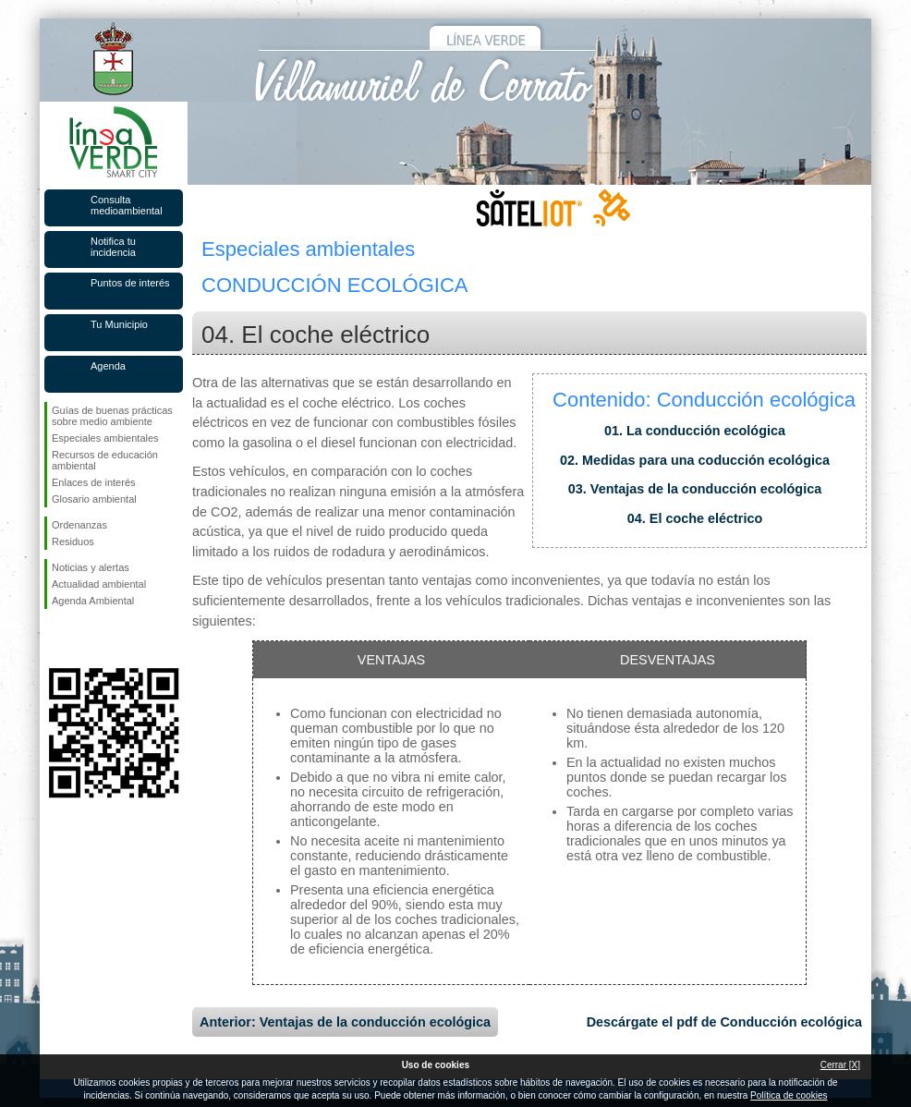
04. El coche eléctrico (694, 518)
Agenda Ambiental (93, 600)
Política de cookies (788, 1095)
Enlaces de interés (94, 482)
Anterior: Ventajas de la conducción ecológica (345, 1022)
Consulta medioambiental (127, 205)
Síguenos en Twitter (86, 638)
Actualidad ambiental (99, 584)
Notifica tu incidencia (113, 247)
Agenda (108, 365)
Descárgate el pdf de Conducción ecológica (724, 1022)
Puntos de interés (130, 282)
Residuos (73, 541)
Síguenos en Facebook (55, 638)
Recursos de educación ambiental (105, 460)
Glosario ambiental (94, 499)
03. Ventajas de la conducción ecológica (694, 488)
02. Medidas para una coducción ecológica (695, 460)
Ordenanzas (79, 524)
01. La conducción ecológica (694, 430)
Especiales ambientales (105, 438)
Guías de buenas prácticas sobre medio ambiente (112, 416)
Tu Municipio (119, 324)
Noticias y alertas (90, 567)
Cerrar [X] (840, 1065)
